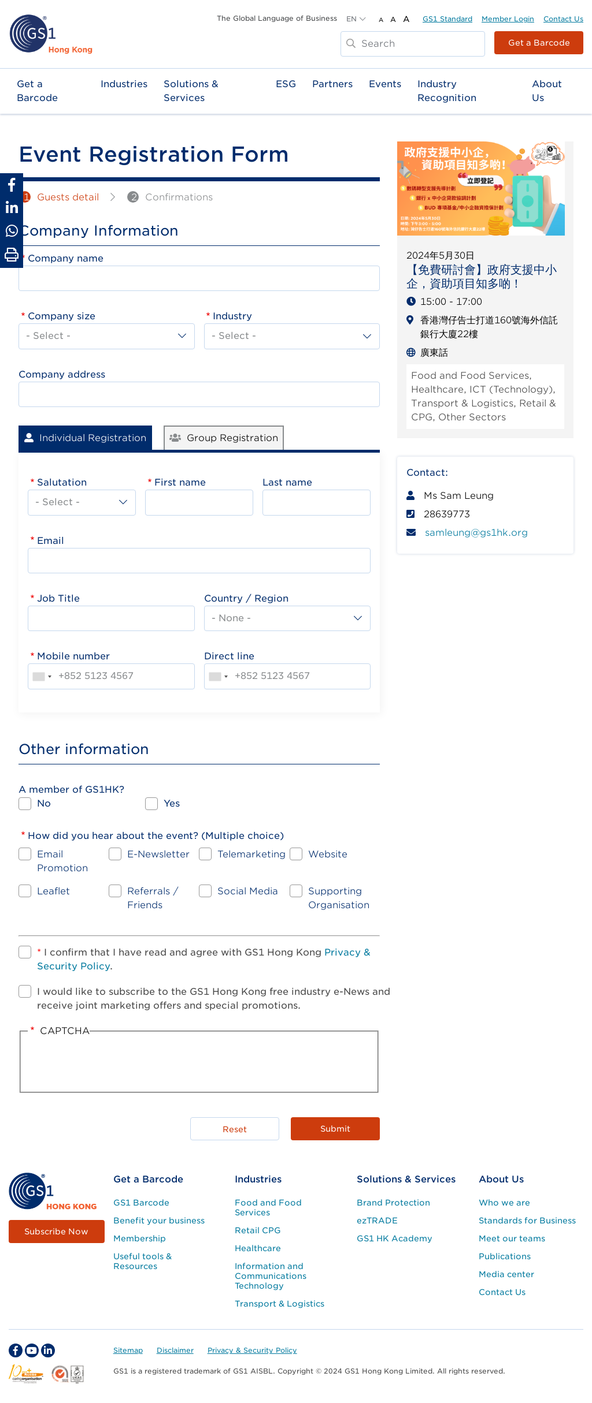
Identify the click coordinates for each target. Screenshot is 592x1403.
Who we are (504, 1202)
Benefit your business (159, 1220)
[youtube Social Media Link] (32, 1350)
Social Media (247, 891)
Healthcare (258, 1248)
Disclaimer (175, 1350)
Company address (61, 374)
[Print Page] (11, 255)
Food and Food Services (268, 1207)
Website (327, 854)
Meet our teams (512, 1238)
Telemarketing (251, 854)
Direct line (229, 656)
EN (351, 18)
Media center (506, 1274)
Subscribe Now (56, 1231)
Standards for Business (527, 1220)
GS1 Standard (447, 18)
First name (180, 482)
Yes (172, 803)
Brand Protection (393, 1202)
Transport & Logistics (279, 1303)
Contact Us (563, 18)
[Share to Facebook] (11, 184)
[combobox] (41, 676)
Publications (505, 1256)
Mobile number (73, 656)
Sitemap (128, 1350)
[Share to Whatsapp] (11, 230)
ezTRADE (377, 1220)
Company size (61, 316)
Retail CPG (258, 1230)
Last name (287, 482)
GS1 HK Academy (394, 1238)
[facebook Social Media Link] (16, 1350)
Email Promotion (62, 861)
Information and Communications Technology (270, 1276)
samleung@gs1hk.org (476, 532)
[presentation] (283, 1063)
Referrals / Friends (153, 898)
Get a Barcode (539, 42)
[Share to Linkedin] (11, 207)
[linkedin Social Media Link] (48, 1350)
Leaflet (53, 891)
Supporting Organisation (338, 898)
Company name (65, 258)
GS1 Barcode (141, 1202)
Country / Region (246, 598)
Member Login (508, 18)
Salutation (62, 482)
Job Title (58, 598)
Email (50, 540)
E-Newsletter (158, 854)
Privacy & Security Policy (252, 1350)
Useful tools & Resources (142, 1261)
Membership (139, 1238)
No (44, 803)
